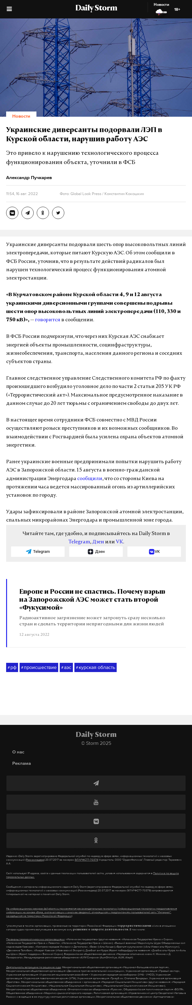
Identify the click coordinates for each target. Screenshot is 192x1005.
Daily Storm (96, 8)
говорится (47, 320)
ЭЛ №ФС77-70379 (86, 859)
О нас (18, 751)
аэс (66, 667)
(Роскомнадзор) (35, 859)
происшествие (39, 667)
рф (12, 667)
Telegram (79, 542)
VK (119, 542)
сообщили (89, 478)
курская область (95, 667)
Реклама (21, 763)
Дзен (98, 542)
